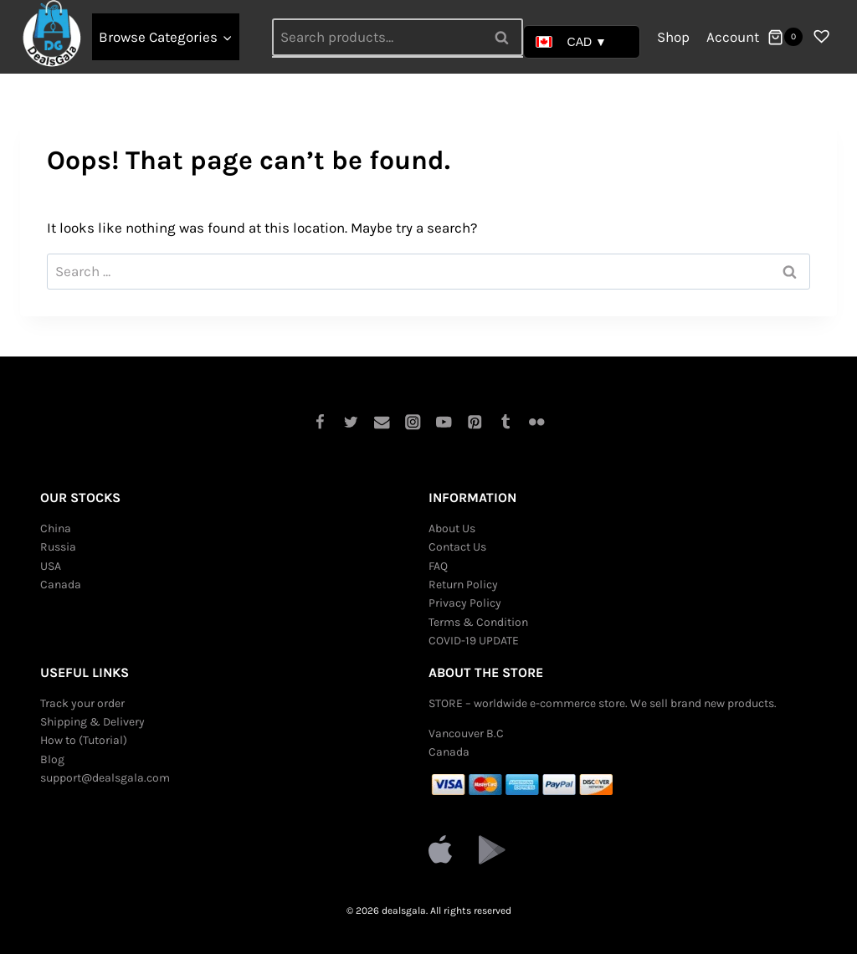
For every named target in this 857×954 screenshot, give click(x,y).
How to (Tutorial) (83, 740)
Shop (673, 36)
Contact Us (457, 547)
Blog (52, 759)
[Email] (382, 422)
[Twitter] (351, 422)
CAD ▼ (571, 42)
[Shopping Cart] (785, 37)
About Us (451, 528)
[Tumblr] (505, 422)
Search (507, 37)
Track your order (82, 703)
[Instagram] (413, 422)
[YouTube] (443, 422)
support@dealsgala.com (105, 778)
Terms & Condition (478, 622)
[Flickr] (536, 422)
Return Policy (463, 584)
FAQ (438, 566)
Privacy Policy (464, 603)
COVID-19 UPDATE (473, 640)
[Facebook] (320, 422)
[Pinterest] (474, 422)
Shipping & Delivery (92, 722)
